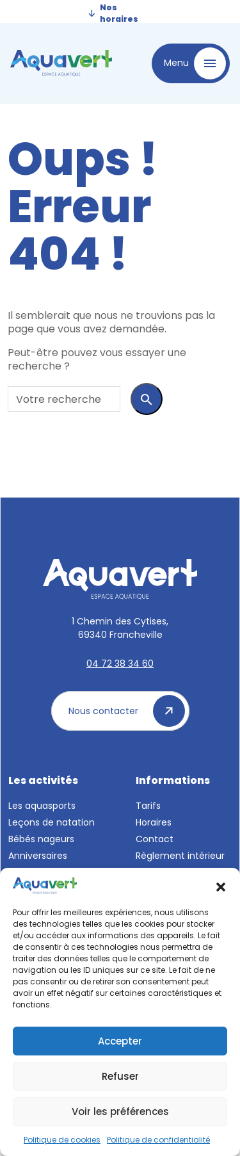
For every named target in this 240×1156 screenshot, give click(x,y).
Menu (195, 63)
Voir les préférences (120, 1111)
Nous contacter (126, 711)
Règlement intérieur (180, 855)
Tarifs (148, 805)
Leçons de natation (51, 822)
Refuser (120, 1076)
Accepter (120, 1041)
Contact (154, 839)
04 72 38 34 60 (120, 663)
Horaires (154, 822)
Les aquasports (42, 805)
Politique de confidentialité (158, 1139)
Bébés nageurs (41, 839)
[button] (220, 885)
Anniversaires (37, 855)
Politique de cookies (62, 1139)
